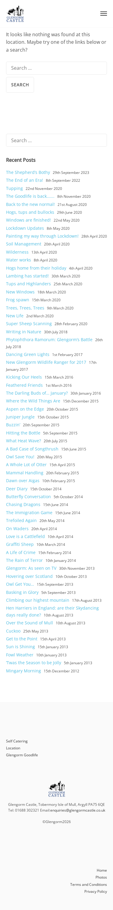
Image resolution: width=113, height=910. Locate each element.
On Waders (17, 528)
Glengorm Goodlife (22, 755)
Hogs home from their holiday (36, 268)
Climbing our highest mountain (37, 600)
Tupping (14, 188)
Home (102, 870)
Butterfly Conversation (28, 496)
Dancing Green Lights (27, 354)
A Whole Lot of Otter (26, 464)
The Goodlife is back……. (30, 196)
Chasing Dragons (23, 504)
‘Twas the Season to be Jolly (33, 662)
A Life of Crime (21, 552)
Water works (18, 260)
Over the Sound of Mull (29, 623)
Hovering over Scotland (29, 576)
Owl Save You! (20, 457)
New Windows (20, 292)
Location (13, 748)
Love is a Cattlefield (25, 536)
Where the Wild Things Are (33, 401)
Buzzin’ (13, 425)
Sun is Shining (20, 646)
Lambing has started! (27, 276)
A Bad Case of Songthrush (32, 449)
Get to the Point (21, 639)
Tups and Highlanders (28, 284)
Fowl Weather (19, 655)
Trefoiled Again (21, 520)
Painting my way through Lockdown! (42, 236)
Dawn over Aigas (22, 480)
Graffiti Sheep (20, 544)
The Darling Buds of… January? (37, 393)
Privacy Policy (95, 891)
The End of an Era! (24, 180)
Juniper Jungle (20, 417)
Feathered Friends (24, 385)
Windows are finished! (28, 220)
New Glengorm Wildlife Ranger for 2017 (46, 362)
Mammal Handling (24, 473)
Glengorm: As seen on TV (31, 568)
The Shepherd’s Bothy (28, 172)
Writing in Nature (23, 332)
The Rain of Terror (24, 560)
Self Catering (17, 741)
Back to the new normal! (30, 204)
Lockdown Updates (25, 228)
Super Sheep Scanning (29, 323)
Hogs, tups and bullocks (30, 212)
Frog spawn (17, 300)
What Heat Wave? (23, 441)
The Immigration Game (29, 512)
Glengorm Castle (15, 14)
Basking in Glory (22, 592)
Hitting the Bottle (23, 433)
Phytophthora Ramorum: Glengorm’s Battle (49, 339)
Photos (101, 877)
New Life (15, 316)
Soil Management (23, 244)
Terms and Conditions (88, 884)
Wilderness (17, 252)
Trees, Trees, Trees (25, 308)
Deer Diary (16, 489)
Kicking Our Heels (24, 377)
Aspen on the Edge (25, 409)
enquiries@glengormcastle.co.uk (77, 810)
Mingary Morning (23, 671)
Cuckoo (13, 631)
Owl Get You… (20, 584)
